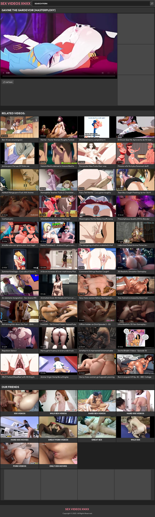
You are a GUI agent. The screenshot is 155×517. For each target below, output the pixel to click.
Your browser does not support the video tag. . (58, 46)
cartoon (9, 82)
